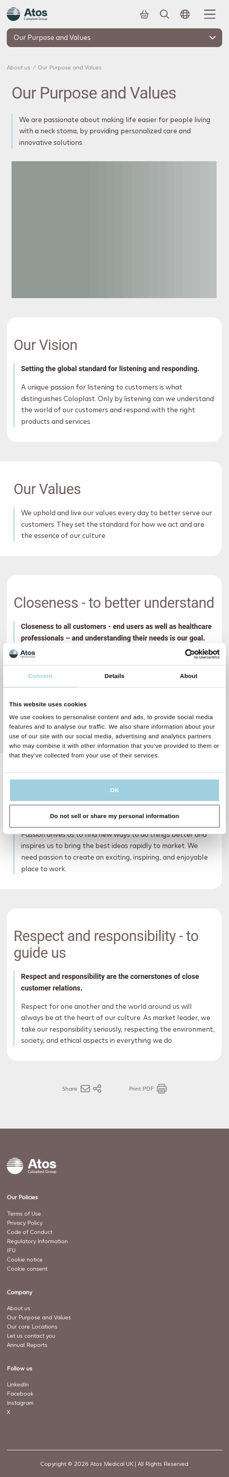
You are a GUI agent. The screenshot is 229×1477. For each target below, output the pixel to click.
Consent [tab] (40, 675)
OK (114, 790)
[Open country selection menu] (185, 14)
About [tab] (188, 675)
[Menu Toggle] (208, 14)
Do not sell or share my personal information (114, 816)
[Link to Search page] (165, 14)
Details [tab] (114, 675)
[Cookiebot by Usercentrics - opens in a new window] (185, 654)
